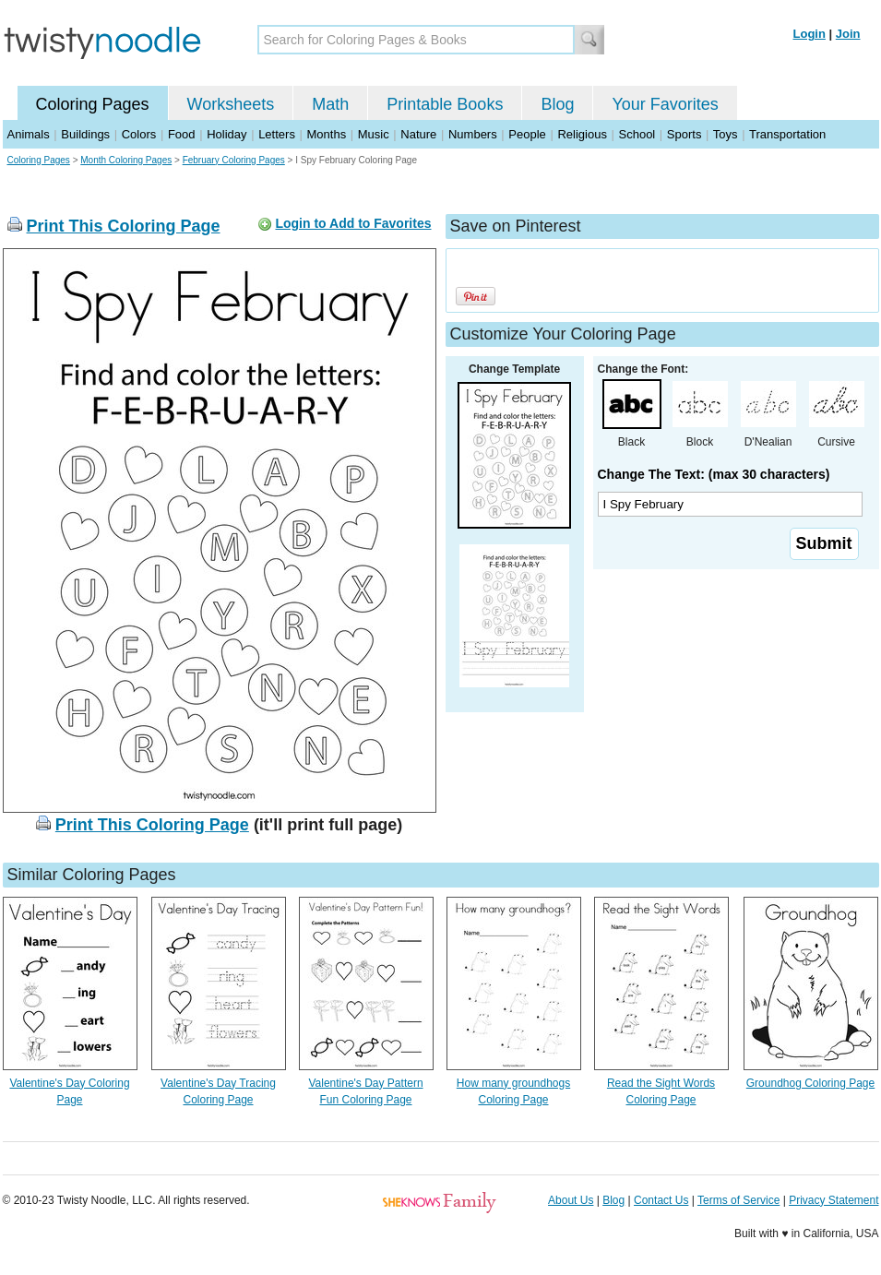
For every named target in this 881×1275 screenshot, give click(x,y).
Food (182, 134)
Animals (28, 134)
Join (848, 34)
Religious (581, 134)
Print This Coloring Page (123, 226)
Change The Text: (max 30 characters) (714, 474)
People (526, 134)
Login (809, 34)
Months (327, 134)
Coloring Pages (92, 104)
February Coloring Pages (234, 160)
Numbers (472, 134)
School (637, 134)
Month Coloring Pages (126, 160)
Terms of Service (738, 1200)
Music (373, 134)
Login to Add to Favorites (353, 223)
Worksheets (231, 104)
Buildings (85, 134)
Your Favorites (665, 104)
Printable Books (445, 104)
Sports (684, 134)
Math (330, 104)
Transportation (787, 134)
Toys (725, 134)
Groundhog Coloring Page (810, 1083)
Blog (557, 104)
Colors (139, 134)
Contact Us (661, 1200)
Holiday (226, 134)
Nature (418, 134)
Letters (276, 134)
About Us (570, 1200)
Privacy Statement (833, 1200)
